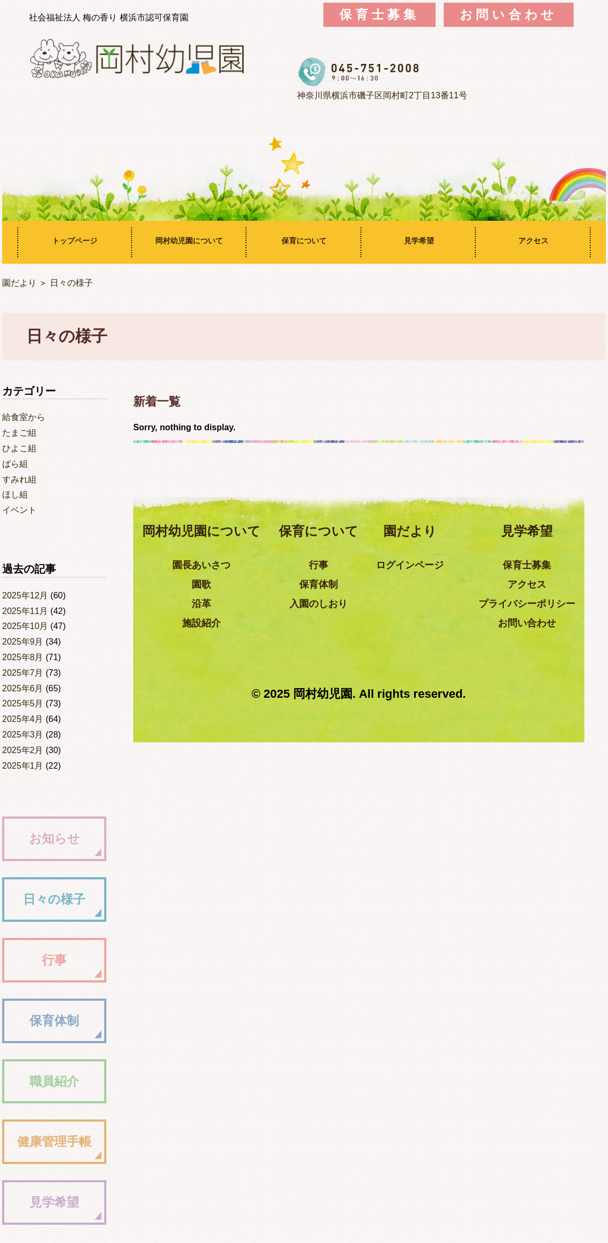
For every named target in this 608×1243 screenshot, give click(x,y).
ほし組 (15, 494)
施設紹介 (218, 623)
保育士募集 (379, 14)
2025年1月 (23, 765)
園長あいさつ (219, 565)
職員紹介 (63, 1081)
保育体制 (63, 1020)
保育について (304, 241)
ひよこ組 (19, 448)
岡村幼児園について (189, 241)
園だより (19, 282)
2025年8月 (23, 657)
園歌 (218, 584)
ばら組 (15, 463)
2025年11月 (25, 611)
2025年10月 (25, 626)
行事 (63, 959)
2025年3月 (23, 734)
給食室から (23, 417)
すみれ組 (19, 479)
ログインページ (427, 565)
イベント (19, 510)
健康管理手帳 (63, 1141)
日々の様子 (71, 282)
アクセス (533, 241)
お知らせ (63, 838)
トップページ (74, 241)
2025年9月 (23, 641)
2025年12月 (25, 595)
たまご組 (19, 432)
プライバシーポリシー (544, 603)
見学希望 (419, 241)
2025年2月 (23, 750)
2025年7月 (23, 672)
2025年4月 (23, 719)
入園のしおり (336, 603)
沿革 (218, 603)
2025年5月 (23, 703)
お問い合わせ (509, 14)
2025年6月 (23, 688)
